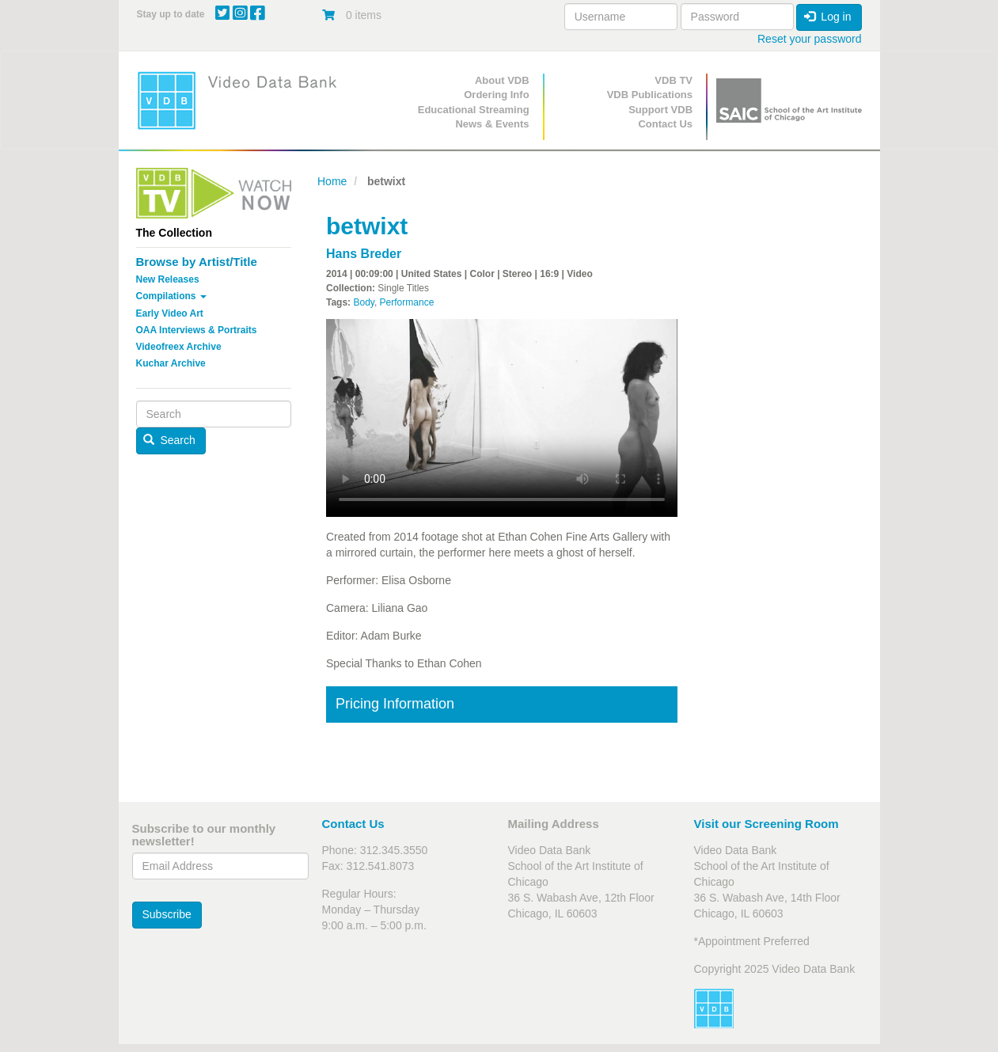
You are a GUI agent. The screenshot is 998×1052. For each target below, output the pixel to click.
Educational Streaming (473, 110)
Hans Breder (363, 253)
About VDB (502, 80)
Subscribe (167, 914)
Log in (828, 16)
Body (363, 302)
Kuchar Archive (171, 363)
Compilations (171, 296)
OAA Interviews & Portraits (196, 330)
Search (169, 440)
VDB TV (674, 80)
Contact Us (665, 124)
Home (332, 181)
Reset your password (809, 38)
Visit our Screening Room (766, 823)
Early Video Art (169, 313)
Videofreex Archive (179, 346)
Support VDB (660, 110)
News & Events (492, 124)
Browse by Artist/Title (196, 261)
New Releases (167, 279)
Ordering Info (496, 95)
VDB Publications (650, 95)
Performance (407, 302)
